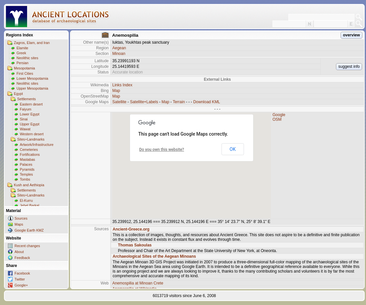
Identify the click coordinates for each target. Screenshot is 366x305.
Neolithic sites (27, 58)
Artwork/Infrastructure (37, 145)
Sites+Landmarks (31, 139)
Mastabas (27, 159)
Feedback (22, 258)
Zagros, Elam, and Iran (32, 43)
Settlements (26, 99)
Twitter (20, 279)
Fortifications (30, 154)
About (19, 252)
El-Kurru (26, 200)
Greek (21, 53)
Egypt (18, 94)
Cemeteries (29, 150)
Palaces (26, 164)
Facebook (22, 273)
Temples (26, 174)
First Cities (25, 73)
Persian (22, 63)
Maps (19, 224)
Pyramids (27, 169)
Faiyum (25, 109)
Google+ (21, 285)
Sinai (24, 119)
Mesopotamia (24, 68)
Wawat (25, 129)
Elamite (22, 48)
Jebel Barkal (29, 205)
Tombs (25, 179)
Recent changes (27, 246)
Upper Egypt (29, 124)
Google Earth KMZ (29, 230)
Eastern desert (31, 104)
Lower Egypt (29, 114)
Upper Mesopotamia (32, 88)
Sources (21, 218)
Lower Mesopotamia (32, 78)
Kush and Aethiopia (29, 185)
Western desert (32, 134)
